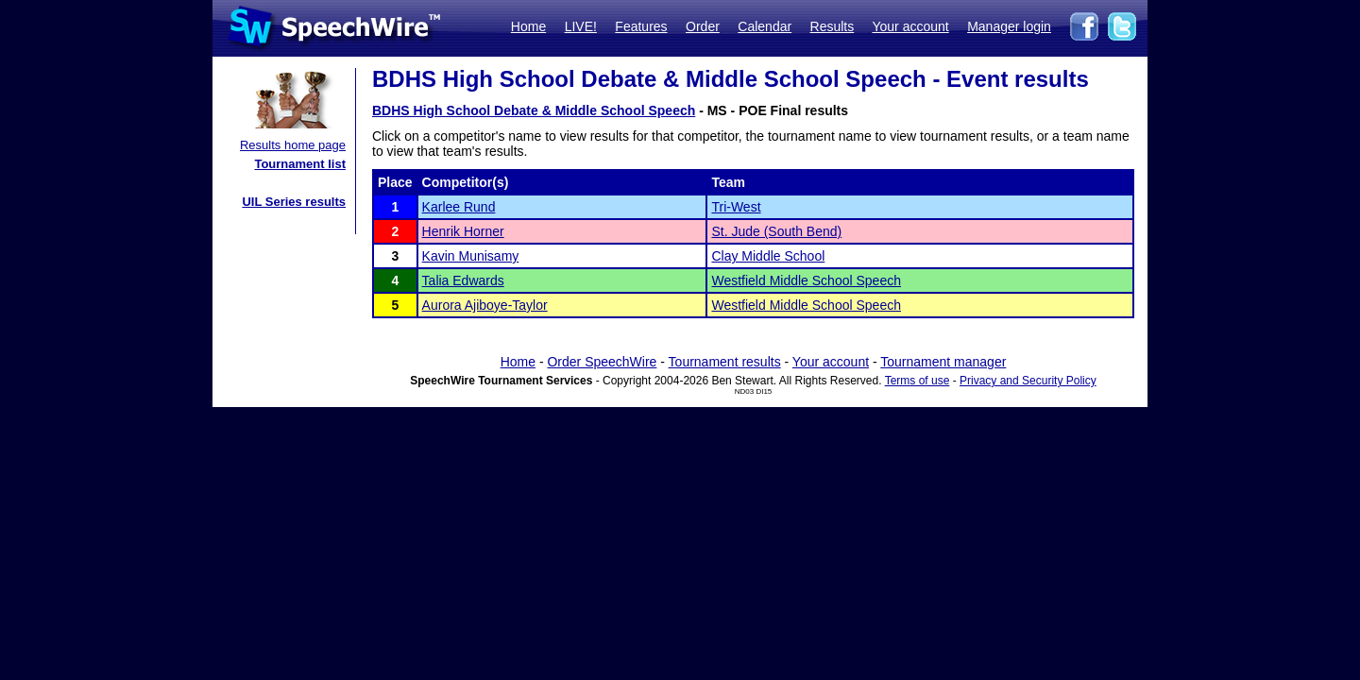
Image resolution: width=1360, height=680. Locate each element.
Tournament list (300, 164)
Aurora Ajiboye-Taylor (485, 305)
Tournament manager (943, 361)
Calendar (764, 26)
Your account (910, 26)
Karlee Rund (459, 206)
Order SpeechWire (601, 361)
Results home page (293, 145)
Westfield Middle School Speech (806, 280)
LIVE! (581, 26)
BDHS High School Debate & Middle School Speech (533, 110)
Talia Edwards (463, 280)
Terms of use (917, 380)
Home (528, 26)
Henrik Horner (463, 231)
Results (832, 26)
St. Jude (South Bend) (776, 231)
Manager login (1009, 26)
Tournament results (725, 361)
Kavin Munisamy (470, 256)
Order (703, 26)
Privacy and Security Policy (1028, 380)
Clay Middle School (767, 256)
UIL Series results (294, 202)
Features (641, 26)
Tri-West (735, 206)
